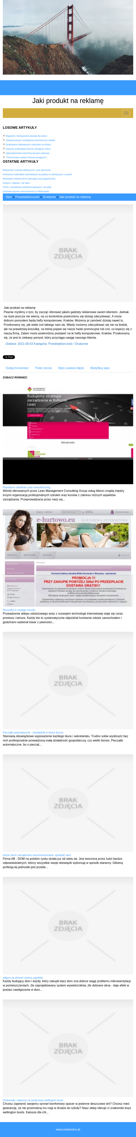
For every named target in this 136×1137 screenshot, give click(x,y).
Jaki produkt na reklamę (75, 197)
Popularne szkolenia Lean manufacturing (26, 487)
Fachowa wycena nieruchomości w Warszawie (26, 191)
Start (9, 197)
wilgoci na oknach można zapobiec (23, 977)
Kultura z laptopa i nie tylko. (16, 183)
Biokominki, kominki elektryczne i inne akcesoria (27, 170)
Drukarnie (49, 197)
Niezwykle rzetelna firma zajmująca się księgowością (29, 178)
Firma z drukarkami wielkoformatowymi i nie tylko (27, 187)
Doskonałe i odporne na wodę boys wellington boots (33, 1100)
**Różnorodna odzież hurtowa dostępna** (26, 157)
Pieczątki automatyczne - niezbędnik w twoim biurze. (33, 732)
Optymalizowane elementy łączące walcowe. (28, 153)
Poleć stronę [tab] (43, 368)
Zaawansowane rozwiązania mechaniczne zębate (30, 140)
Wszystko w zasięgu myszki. (19, 609)
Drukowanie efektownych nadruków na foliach (28, 144)
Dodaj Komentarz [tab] (17, 368)
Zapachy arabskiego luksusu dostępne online (28, 149)
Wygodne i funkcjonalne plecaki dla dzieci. (27, 136)
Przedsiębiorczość (27, 197)
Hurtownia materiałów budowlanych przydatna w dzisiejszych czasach (37, 174)
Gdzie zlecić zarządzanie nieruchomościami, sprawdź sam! (37, 855)
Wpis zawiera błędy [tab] (71, 368)
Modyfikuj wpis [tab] (100, 368)
